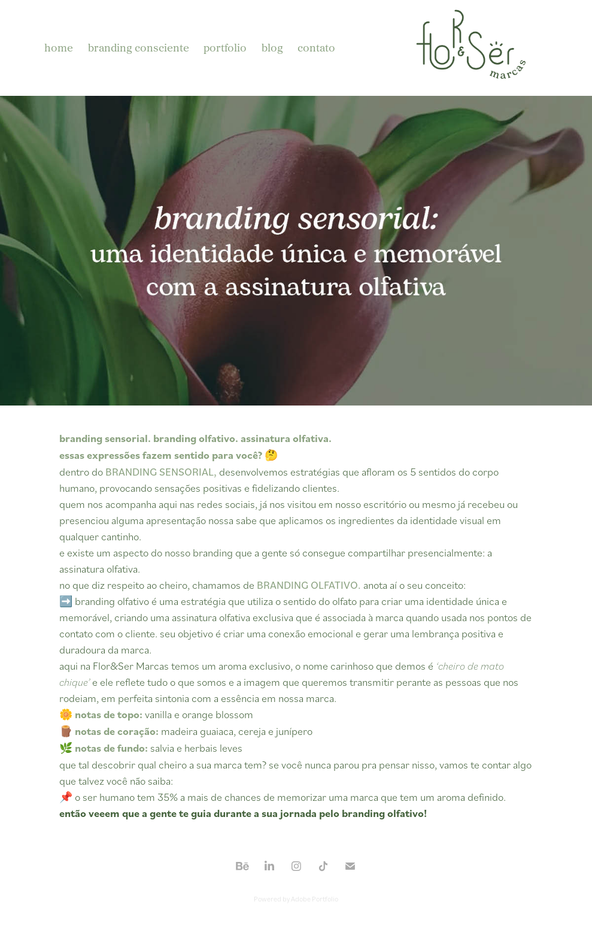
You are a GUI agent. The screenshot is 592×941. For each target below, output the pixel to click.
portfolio (225, 48)
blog (272, 48)
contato (316, 48)
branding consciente (138, 48)
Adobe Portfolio (314, 898)
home (58, 48)
